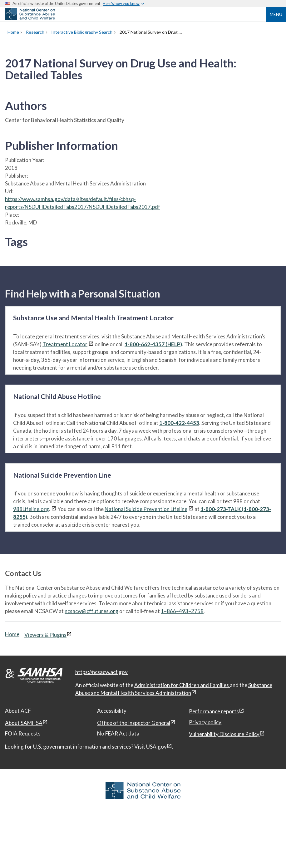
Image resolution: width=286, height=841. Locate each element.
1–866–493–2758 (182, 611)
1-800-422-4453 (179, 423)
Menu (276, 14)
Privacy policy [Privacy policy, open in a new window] (205, 722)
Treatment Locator (64, 344)
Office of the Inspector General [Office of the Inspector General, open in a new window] (133, 723)
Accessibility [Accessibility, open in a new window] (111, 710)
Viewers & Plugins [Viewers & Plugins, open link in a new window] (45, 635)
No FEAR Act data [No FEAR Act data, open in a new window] (118, 733)
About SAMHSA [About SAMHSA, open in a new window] (23, 723)
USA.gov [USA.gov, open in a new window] (156, 746)
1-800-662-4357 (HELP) (153, 344)
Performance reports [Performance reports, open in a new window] (214, 711)
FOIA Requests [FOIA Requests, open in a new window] (23, 733)
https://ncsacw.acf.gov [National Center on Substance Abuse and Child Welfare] (101, 672)
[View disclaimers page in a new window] (91, 344)
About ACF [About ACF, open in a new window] (18, 710)
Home (12, 634)
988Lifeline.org (31, 509)
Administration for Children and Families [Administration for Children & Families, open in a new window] (182, 685)
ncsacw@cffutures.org (91, 611)
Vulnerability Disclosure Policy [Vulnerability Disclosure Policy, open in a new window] (224, 734)
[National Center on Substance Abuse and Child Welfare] (30, 18)
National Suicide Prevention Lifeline (146, 509)
